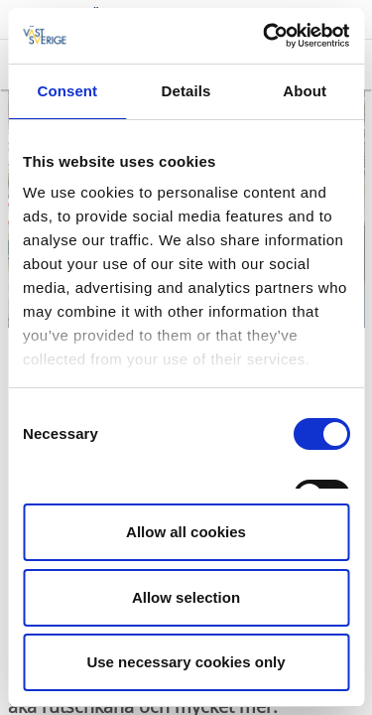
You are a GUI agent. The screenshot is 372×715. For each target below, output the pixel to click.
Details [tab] (186, 90)
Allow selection (186, 597)
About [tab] (304, 90)
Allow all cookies (186, 531)
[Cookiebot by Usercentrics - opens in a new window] (265, 36)
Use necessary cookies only (185, 661)
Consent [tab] (67, 90)
